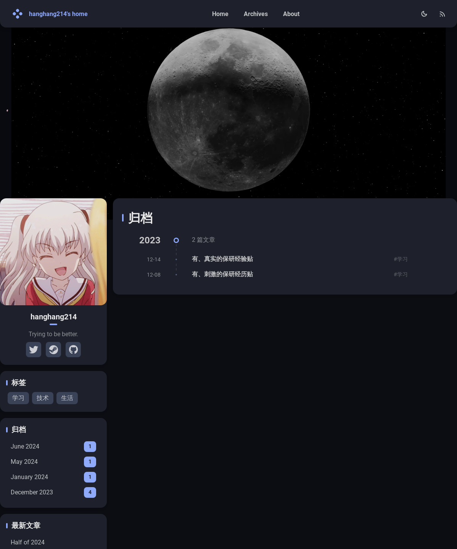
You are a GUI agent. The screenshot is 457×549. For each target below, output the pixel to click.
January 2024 (53, 477)
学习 (18, 398)
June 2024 (53, 446)
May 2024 (53, 462)
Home (220, 14)
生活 (67, 398)
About (291, 14)
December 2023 (53, 492)
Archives (256, 14)
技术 (43, 398)
